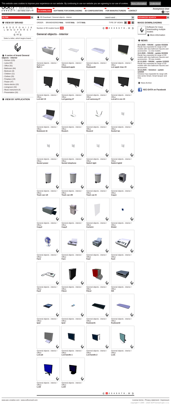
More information (157, 35)
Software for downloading (68, 11)
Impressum (164, 400)
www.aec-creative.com (11, 400)
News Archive (146, 83)
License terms (137, 400)
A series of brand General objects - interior (15, 56)
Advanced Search (147, 17)
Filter (5, 17)
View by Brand (14, 22)
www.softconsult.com (29, 400)
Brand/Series (52, 23)
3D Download (44, 11)
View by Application (17, 99)
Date (79, 23)
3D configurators (94, 11)
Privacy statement (152, 400)
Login (167, 12)
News (144, 40)
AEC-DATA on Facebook (154, 90)
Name (68, 23)
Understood (155, 3)
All (17, 34)
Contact (132, 11)
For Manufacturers (116, 11)
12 (129, 28)
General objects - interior (62, 17)
